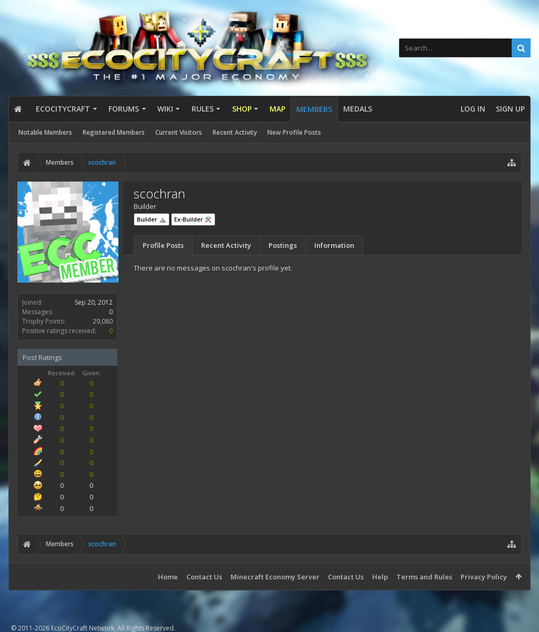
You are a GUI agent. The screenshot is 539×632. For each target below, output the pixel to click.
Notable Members (45, 132)
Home (168, 576)
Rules (203, 109)
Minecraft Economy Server (275, 576)
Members (314, 109)
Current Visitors (178, 132)
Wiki (165, 109)
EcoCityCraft (63, 109)
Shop (242, 109)
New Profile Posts (294, 132)
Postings (282, 245)
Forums (123, 109)
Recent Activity (235, 132)
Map (277, 109)
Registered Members (114, 132)
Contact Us (204, 576)
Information (334, 245)
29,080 (103, 321)
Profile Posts (163, 245)
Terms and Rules (424, 576)
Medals (357, 109)
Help (380, 576)
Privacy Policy (484, 576)
